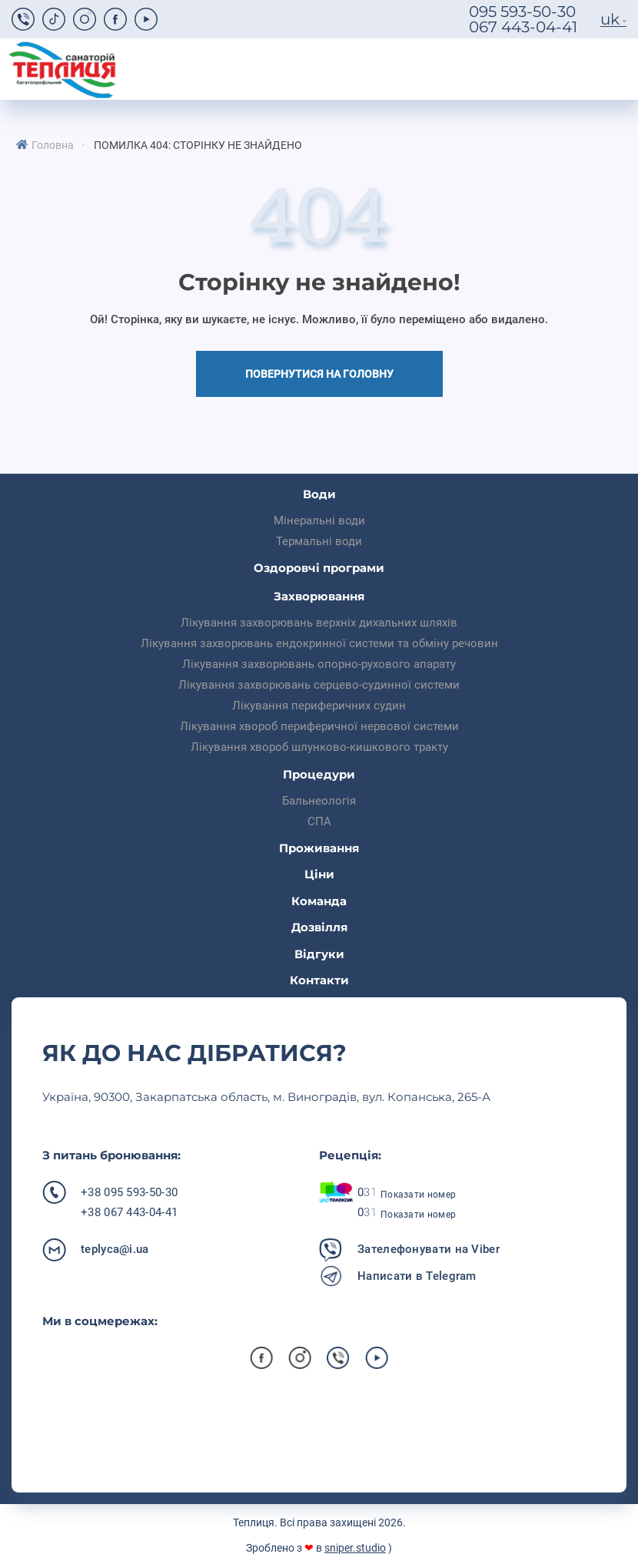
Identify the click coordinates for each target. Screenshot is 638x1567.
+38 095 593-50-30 (129, 1192)
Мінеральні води (319, 520)
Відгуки (319, 954)
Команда (319, 901)
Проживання (319, 848)
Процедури (319, 774)
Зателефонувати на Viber (428, 1249)
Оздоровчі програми (319, 567)
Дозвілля (319, 927)
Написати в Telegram (417, 1276)
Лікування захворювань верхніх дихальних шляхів (319, 623)
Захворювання (319, 596)
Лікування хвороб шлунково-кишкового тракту (319, 747)
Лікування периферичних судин (319, 705)
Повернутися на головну (319, 374)
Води (319, 494)
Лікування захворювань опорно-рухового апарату (319, 664)
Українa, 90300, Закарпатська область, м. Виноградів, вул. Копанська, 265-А (266, 1096)
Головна (53, 145)
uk (610, 19)
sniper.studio (355, 1548)
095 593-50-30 (522, 11)
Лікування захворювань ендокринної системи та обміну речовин (319, 643)
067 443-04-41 (523, 27)
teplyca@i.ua (115, 1249)
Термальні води (319, 541)
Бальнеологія (319, 801)
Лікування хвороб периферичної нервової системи (319, 726)
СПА (319, 821)
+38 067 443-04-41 (129, 1212)
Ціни (319, 874)
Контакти (319, 980)
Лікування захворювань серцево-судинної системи (319, 685)
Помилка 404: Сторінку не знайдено (198, 145)
